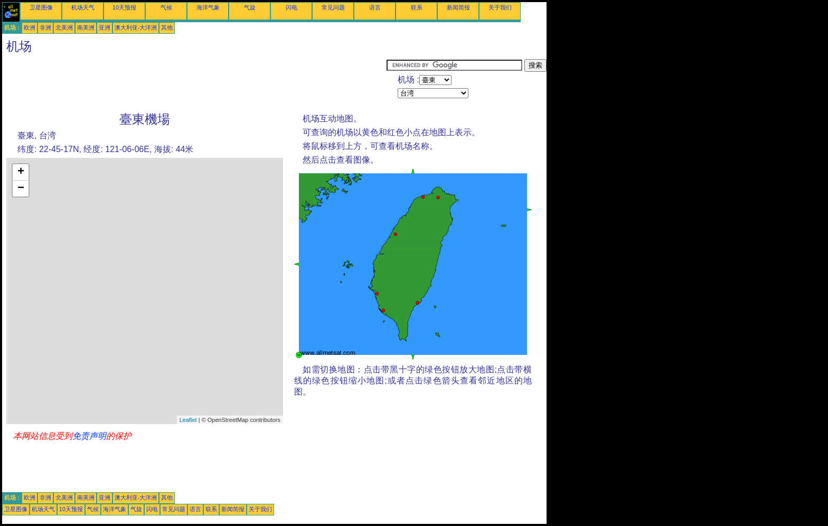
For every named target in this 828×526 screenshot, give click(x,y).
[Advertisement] (194, 83)
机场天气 (83, 7)
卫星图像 (41, 7)
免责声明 (89, 435)
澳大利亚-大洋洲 (136, 27)
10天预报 (124, 7)
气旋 (250, 7)
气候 (166, 7)
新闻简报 (458, 7)
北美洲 (64, 27)
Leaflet (188, 420)
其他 (167, 27)
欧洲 (29, 27)
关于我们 (500, 7)
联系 (416, 7)
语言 (375, 7)
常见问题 (333, 7)
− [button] (20, 188)
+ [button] (20, 172)
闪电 (291, 7)
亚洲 (104, 27)
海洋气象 (208, 7)
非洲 (45, 27)
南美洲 (86, 27)
